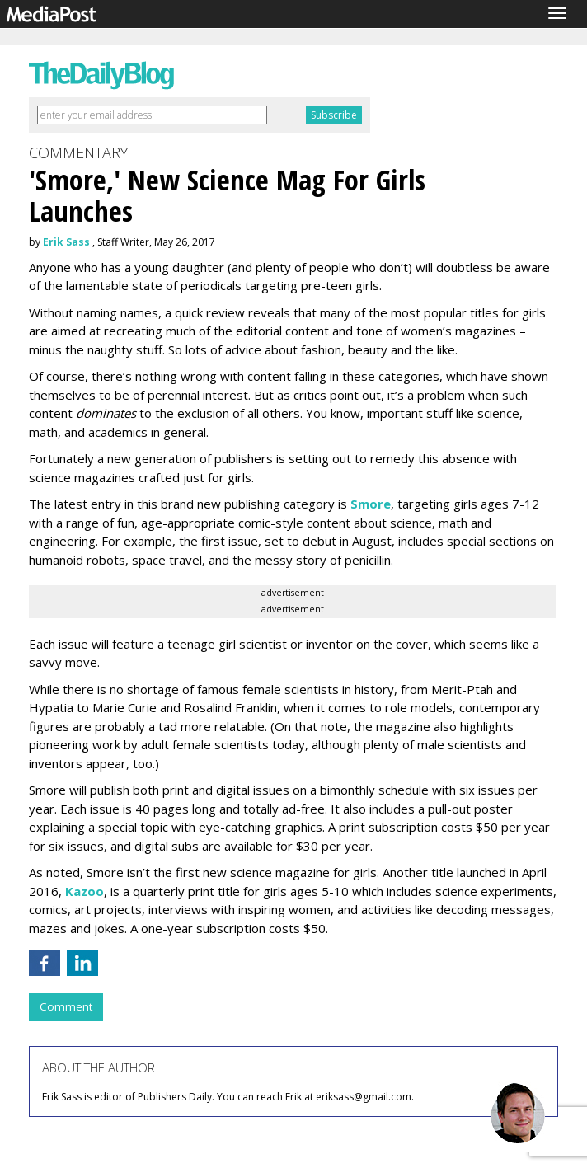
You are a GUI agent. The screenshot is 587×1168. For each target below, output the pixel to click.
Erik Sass (66, 242)
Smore (370, 503)
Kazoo (84, 891)
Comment (66, 1006)
